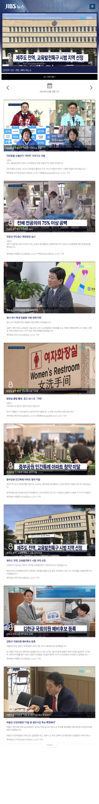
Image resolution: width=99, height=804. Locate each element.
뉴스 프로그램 (49, 77)
